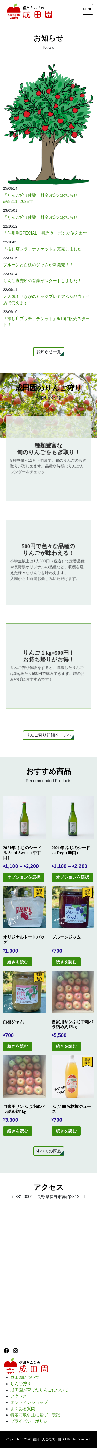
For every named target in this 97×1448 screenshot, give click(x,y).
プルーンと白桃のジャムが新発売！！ (38, 265)
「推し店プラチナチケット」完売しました (42, 249)
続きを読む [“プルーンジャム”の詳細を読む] (66, 962)
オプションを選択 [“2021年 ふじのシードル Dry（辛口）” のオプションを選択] (72, 877)
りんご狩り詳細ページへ (48, 735)
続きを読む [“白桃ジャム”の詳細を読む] (17, 1046)
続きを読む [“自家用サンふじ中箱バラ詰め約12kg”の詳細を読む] (66, 1046)
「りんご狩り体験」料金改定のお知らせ (40, 217)
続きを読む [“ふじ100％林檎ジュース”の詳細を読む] (66, 1131)
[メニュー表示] (88, 9)
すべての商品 (48, 1151)
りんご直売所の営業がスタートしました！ (42, 280)
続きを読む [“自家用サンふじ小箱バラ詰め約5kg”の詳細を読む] (17, 1131)
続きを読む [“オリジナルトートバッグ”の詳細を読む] (17, 962)
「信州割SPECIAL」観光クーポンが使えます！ (47, 233)
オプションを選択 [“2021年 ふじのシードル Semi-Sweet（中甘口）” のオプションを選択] (23, 877)
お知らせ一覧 (48, 351)
